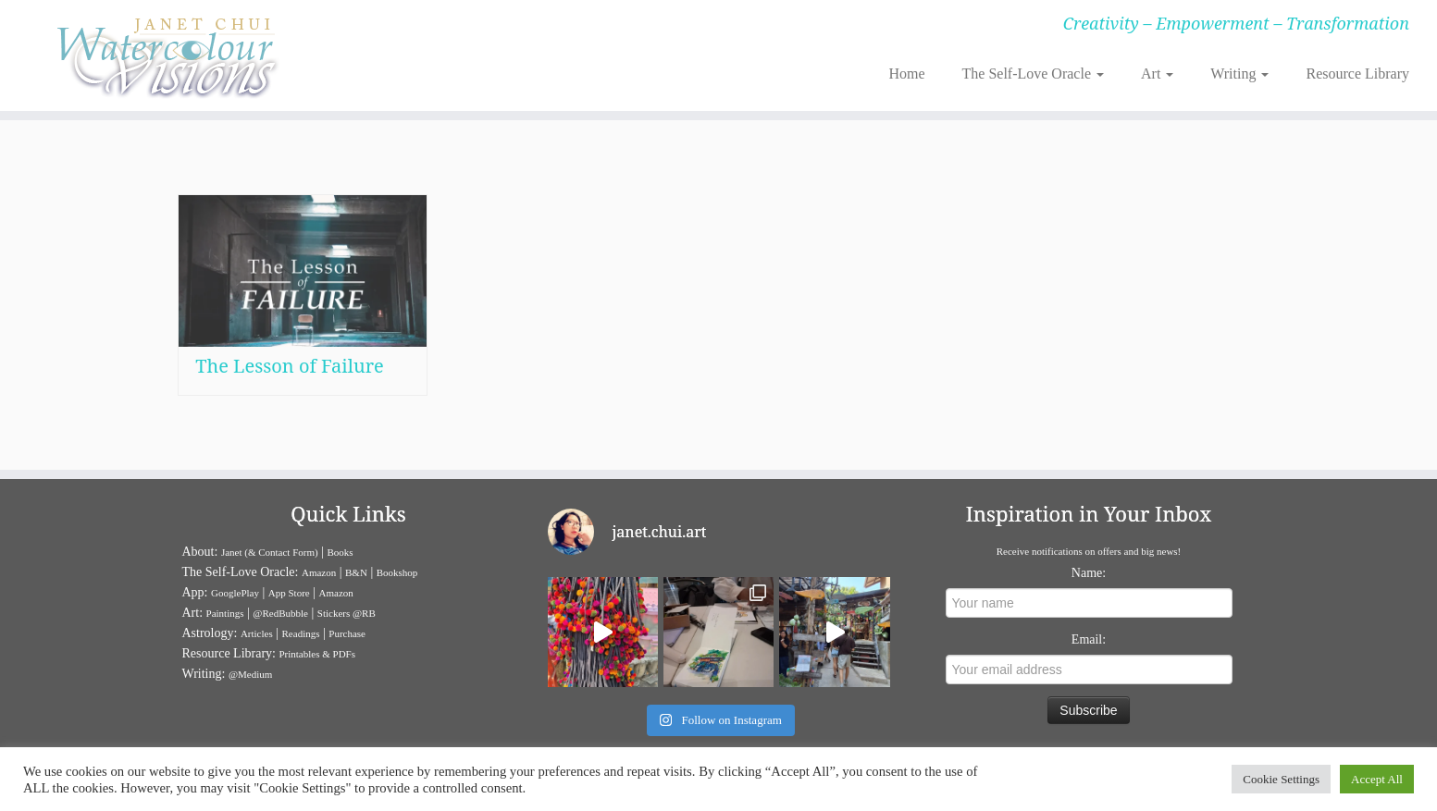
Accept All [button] (1377, 779)
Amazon (319, 572)
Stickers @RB (346, 613)
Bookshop (397, 572)
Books (340, 552)
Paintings (225, 613)
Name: (1089, 573)
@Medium (250, 674)
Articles (257, 633)
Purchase (346, 633)
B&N (356, 572)
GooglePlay (235, 592)
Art (1157, 73)
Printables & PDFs (317, 653)
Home (906, 73)
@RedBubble (280, 613)
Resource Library (1357, 73)
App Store (289, 592)
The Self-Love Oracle (1033, 73)
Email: (1089, 639)
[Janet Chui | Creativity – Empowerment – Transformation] (165, 55)
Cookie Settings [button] (1281, 779)
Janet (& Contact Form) (269, 552)
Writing (1239, 73)
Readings (301, 633)
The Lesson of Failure (289, 365)
